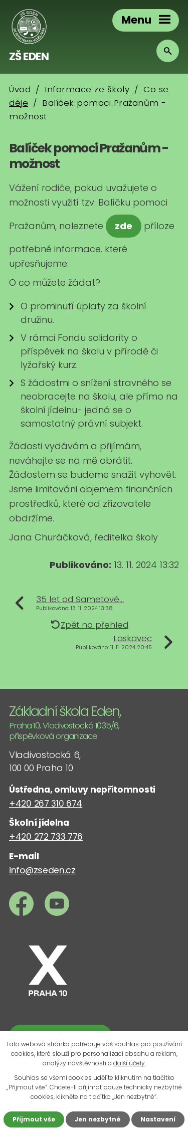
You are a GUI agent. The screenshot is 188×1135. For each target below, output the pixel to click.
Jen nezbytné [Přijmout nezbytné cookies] (98, 1119)
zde (123, 226)
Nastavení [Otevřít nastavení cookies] (157, 1119)
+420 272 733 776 (46, 837)
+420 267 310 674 (45, 804)
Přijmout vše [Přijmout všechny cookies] (34, 1119)
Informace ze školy (87, 89)
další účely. (129, 1063)
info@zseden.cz (42, 870)
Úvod (20, 89)
